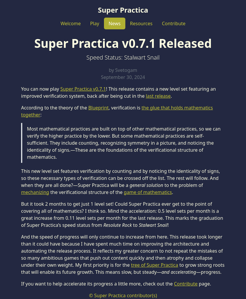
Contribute (174, 23)
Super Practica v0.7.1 (83, 89)
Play (94, 23)
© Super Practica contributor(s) (123, 295)
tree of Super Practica (154, 265)
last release (158, 96)
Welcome (71, 23)
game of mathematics (148, 192)
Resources (141, 23)
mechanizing (35, 192)
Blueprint (98, 107)
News (115, 23)
